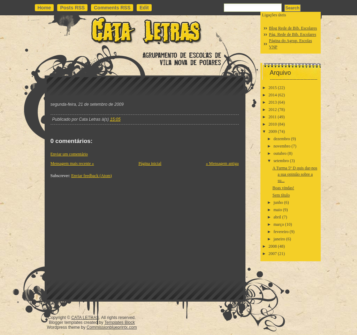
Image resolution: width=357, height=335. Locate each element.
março (278, 224)
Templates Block (119, 322)
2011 (272, 116)
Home (44, 7)
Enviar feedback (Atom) (91, 175)
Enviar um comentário (69, 154)
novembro (281, 146)
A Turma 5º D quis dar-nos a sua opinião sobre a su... (294, 174)
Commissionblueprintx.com (111, 327)
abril (277, 217)
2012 (272, 109)
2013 (272, 102)
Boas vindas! (283, 187)
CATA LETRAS (85, 317)
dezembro (281, 138)
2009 (272, 131)
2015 (272, 87)
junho (278, 202)
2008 (272, 246)
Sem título (281, 195)
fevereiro (280, 231)
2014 (272, 95)
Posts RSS (72, 7)
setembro (281, 160)
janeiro (279, 239)
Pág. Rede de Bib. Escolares (292, 34)
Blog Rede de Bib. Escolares (293, 28)
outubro (279, 153)
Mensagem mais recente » (72, 163)
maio (277, 209)
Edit (144, 7)
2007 (272, 253)
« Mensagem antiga (222, 163)
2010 (272, 124)
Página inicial (149, 163)
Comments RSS (112, 7)
